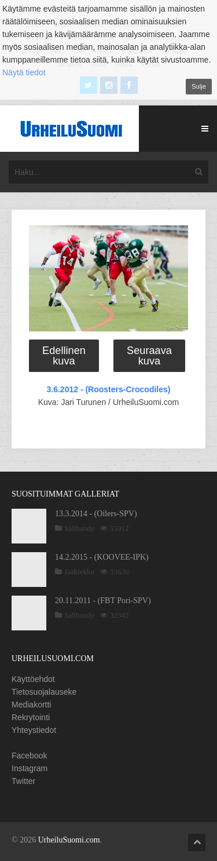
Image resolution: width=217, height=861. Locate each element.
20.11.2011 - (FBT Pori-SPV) (103, 600)
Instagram (29, 768)
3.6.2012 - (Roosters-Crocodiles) (109, 389)
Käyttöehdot (33, 679)
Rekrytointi (31, 717)
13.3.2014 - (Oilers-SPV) (96, 513)
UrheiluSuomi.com (69, 840)
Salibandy (79, 528)
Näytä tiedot (24, 72)
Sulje (199, 86)
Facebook (29, 755)
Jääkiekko (79, 571)
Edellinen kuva (64, 356)
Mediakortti (31, 704)
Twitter (23, 781)
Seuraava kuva (149, 356)
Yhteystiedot (34, 730)
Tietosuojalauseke (44, 691)
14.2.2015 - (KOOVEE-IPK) (102, 557)
